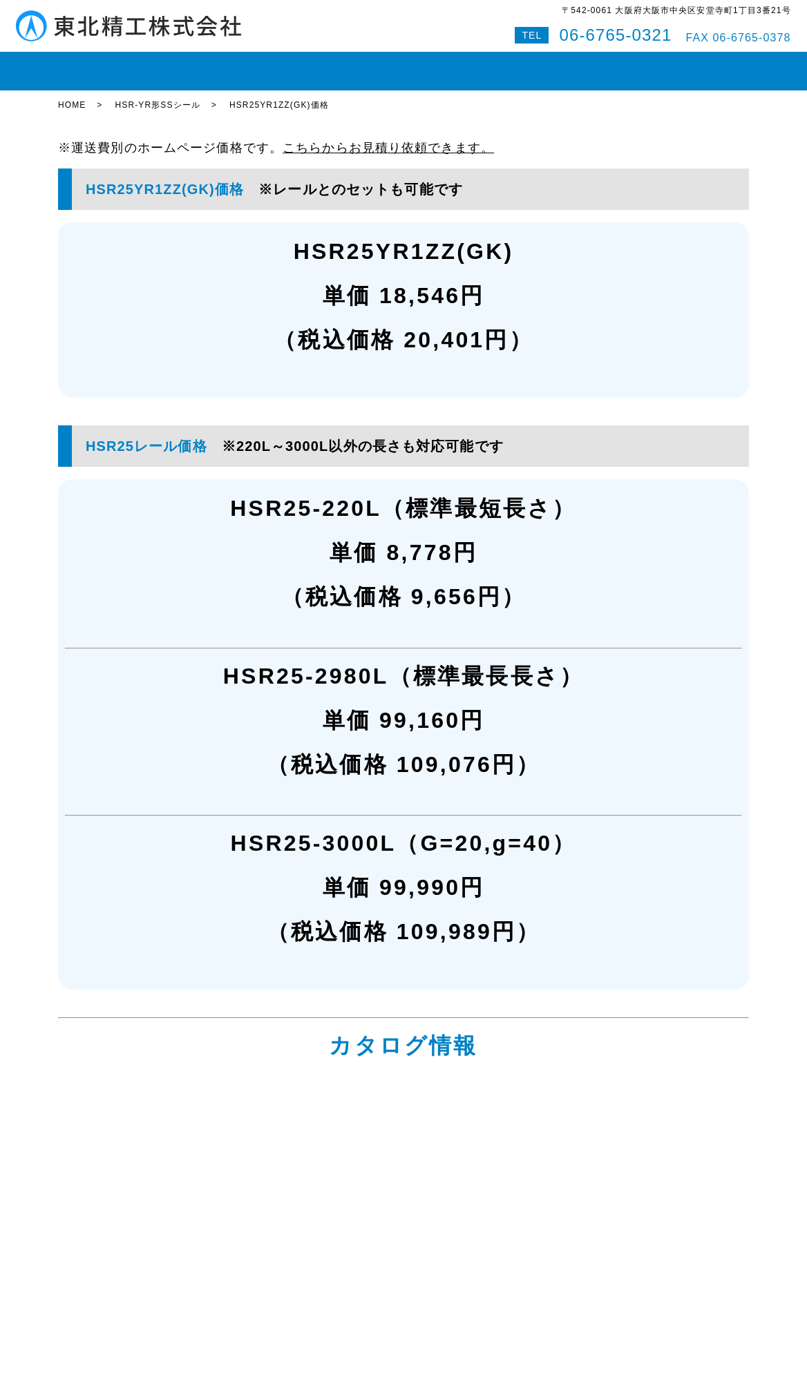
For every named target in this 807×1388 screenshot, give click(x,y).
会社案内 (523, 64)
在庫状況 (139, 64)
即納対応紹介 (451, 64)
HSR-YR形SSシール (157, 93)
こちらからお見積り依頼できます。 (388, 135)
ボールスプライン (359, 64)
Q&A (656, 64)
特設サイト (713, 64)
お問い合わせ (594, 64)
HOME (83, 64)
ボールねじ (271, 64)
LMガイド (203, 64)
